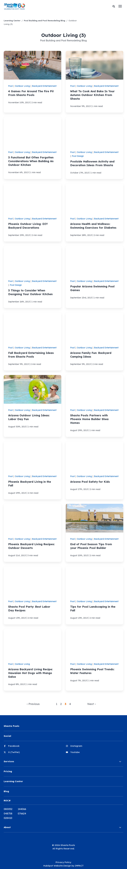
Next (91, 704)
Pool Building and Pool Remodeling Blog (44, 20)
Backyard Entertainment (44, 86)
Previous (33, 704)
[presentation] (120, 6)
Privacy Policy (63, 862)
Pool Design (78, 156)
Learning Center (12, 20)
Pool (10, 86)
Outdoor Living (22, 86)
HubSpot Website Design (57, 865)
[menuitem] (32, 747)
